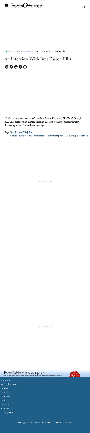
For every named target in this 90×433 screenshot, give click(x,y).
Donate (4, 392)
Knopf (22, 135)
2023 (29, 135)
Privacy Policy (8, 412)
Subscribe (6, 380)
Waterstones (40, 135)
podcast (63, 135)
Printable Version (7, 67)
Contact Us (6, 408)
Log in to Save (16, 67)
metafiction (82, 135)
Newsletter (6, 396)
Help (3, 400)
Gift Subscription (9, 384)
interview (53, 135)
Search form (83, 7)
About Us (6, 404)
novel (72, 135)
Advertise (6, 388)
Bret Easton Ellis (18, 132)
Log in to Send (11, 67)
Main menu (6, 5)
